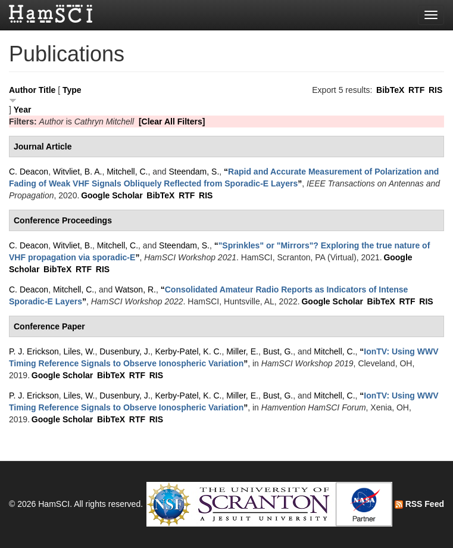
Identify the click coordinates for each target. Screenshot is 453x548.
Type (72, 90)
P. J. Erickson (34, 351)
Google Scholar (111, 195)
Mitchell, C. (127, 171)
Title (47, 90)
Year (23, 109)
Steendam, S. (193, 171)
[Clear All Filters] (172, 121)
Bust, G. (278, 351)
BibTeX (390, 90)
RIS (435, 90)
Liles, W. (79, 351)
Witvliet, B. (72, 245)
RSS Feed (419, 504)
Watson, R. (135, 289)
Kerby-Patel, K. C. (188, 351)
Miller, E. (242, 351)
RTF (416, 90)
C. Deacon (28, 171)
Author (22, 90)
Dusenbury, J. (124, 351)
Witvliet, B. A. (77, 171)
